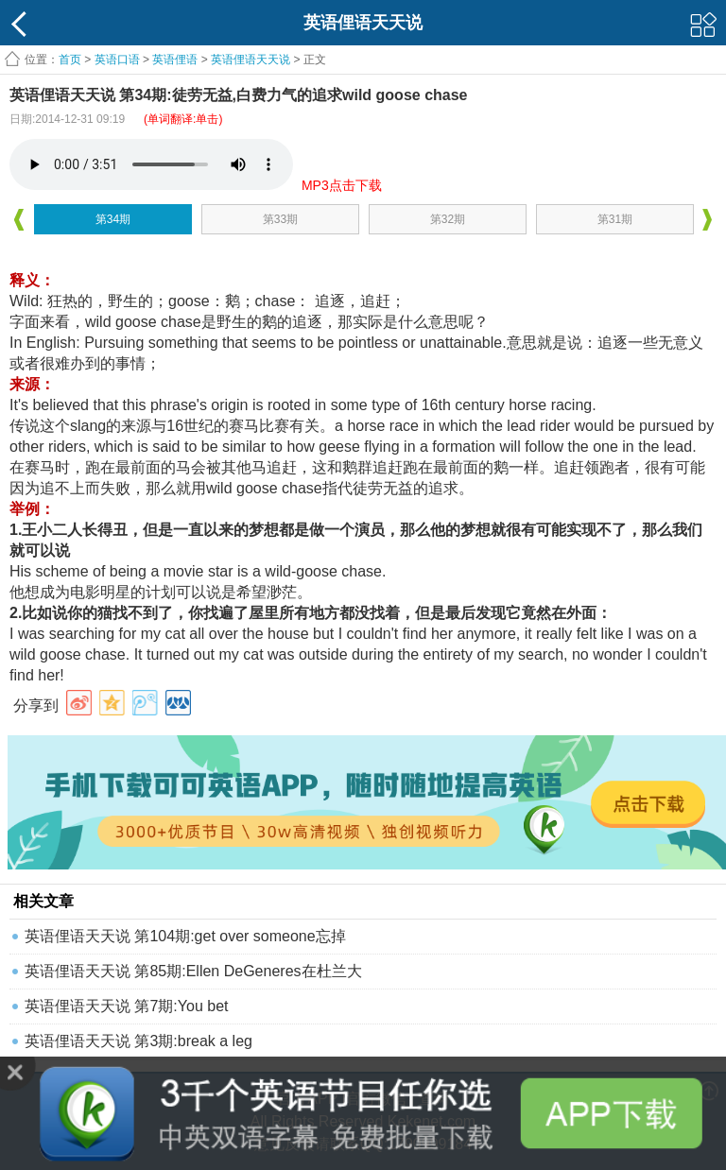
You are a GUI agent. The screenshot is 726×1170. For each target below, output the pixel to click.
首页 (70, 59)
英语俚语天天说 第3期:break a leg (138, 1041)
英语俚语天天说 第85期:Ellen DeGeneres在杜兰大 (193, 971)
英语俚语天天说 (252, 59)
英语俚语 (175, 59)
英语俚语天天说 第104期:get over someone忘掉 (185, 936)
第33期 (280, 219)
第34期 (112, 219)
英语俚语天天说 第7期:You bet (126, 1006)
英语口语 (117, 59)
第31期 (614, 219)
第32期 (447, 219)
